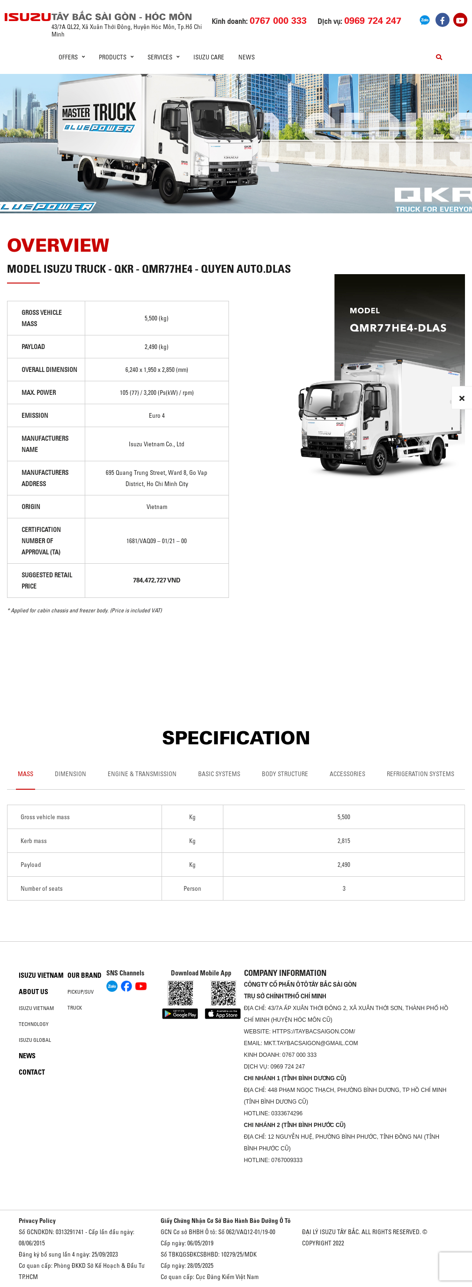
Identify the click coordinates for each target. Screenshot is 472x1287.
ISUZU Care (208, 57)
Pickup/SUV (80, 992)
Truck (74, 1007)
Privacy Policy (37, 1220)
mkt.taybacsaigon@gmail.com (311, 1043)
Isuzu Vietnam (41, 975)
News (246, 57)
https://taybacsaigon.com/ (313, 1031)
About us (33, 992)
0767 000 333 (299, 1055)
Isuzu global (35, 1040)
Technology (34, 1024)
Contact (32, 1072)
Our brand (84, 975)
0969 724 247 (288, 1066)
